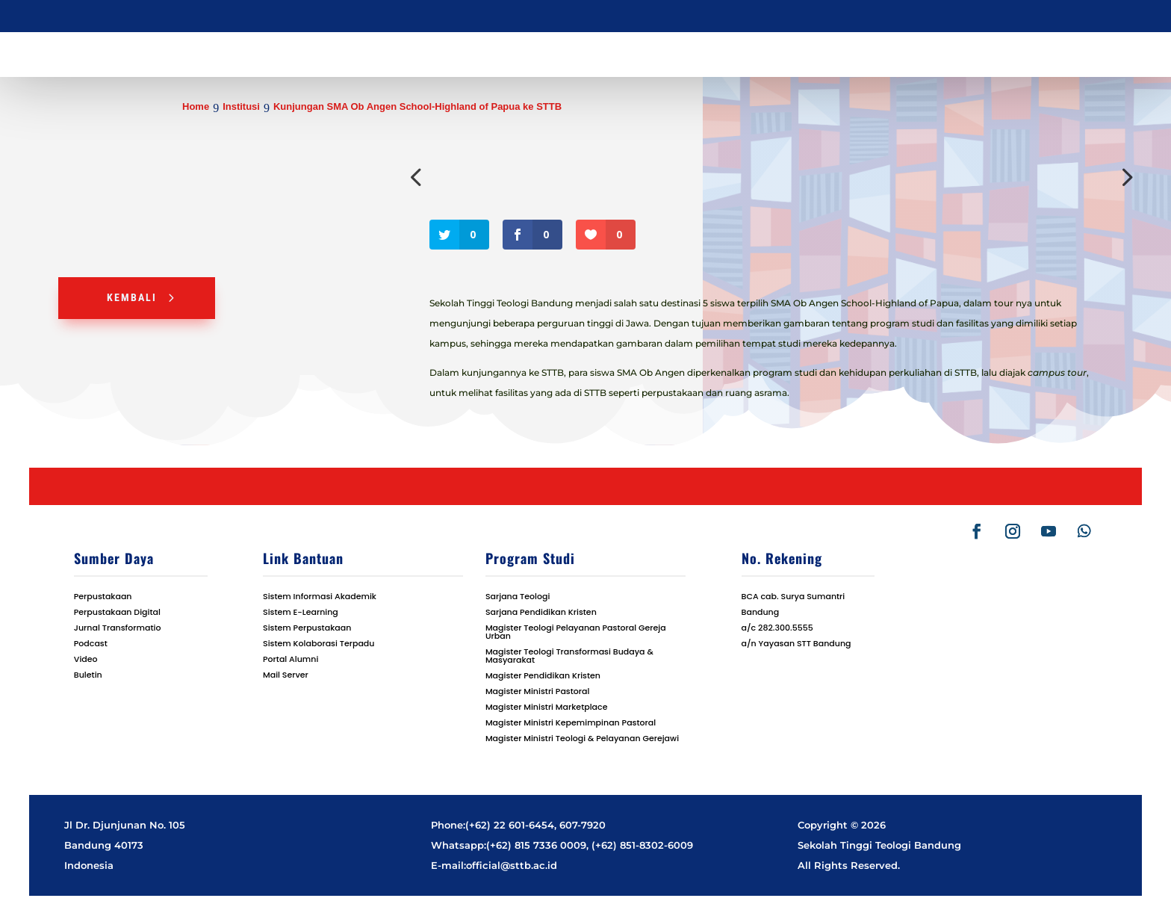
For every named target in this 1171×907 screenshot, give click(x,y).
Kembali (132, 297)
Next (1123, 177)
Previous (418, 177)
